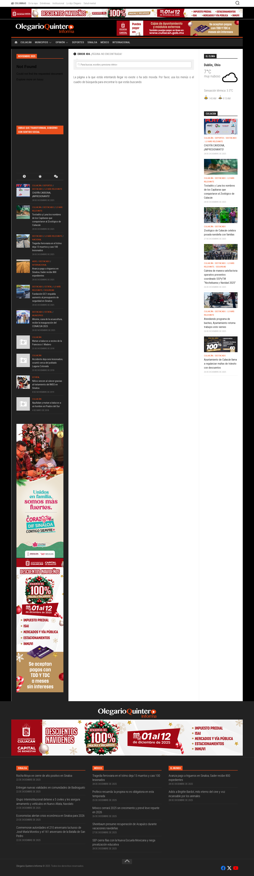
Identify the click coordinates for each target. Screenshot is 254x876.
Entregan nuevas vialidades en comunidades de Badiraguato (50, 787)
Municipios (41, 42)
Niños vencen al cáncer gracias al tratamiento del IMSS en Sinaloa (47, 384)
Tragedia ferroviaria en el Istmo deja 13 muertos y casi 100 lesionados (47, 247)
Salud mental (90, 3)
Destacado (37, 189)
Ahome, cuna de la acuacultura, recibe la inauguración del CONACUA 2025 (47, 323)
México (104, 42)
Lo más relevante (53, 189)
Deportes (78, 42)
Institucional (58, 3)
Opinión (60, 42)
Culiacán (26, 42)
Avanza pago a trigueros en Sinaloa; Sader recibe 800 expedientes (45, 272)
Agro (34, 261)
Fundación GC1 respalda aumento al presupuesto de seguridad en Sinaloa (45, 297)
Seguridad (49, 290)
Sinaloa (92, 42)
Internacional (121, 42)
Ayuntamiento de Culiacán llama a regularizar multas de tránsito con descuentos (220, 363)
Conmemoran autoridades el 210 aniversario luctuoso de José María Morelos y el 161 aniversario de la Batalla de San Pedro (50, 832)
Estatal (48, 286)
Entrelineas (45, 3)
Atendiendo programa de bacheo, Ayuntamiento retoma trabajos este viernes (219, 323)
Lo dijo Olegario (73, 3)
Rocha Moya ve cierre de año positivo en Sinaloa (44, 775)
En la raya (33, 3)
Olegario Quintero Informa (29, 865)
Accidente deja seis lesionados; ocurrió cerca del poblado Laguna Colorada (47, 363)
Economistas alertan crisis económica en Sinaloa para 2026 (50, 815)
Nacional (36, 239)
